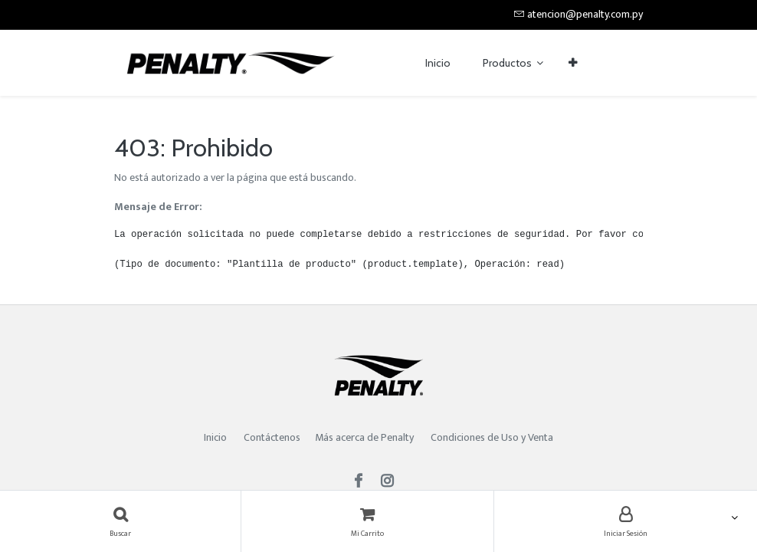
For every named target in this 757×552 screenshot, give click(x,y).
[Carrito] (367, 521)
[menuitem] (438, 64)
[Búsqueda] (120, 521)
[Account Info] (625, 521)
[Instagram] (392, 482)
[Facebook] (363, 482)
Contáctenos (272, 437)
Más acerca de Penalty (365, 437)
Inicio (215, 437)
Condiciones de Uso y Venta (492, 437)
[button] (572, 64)
